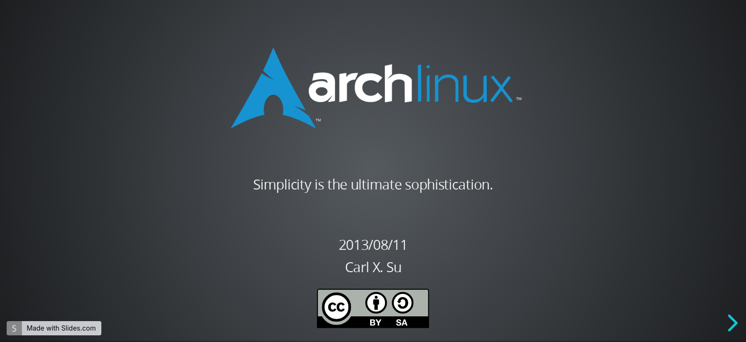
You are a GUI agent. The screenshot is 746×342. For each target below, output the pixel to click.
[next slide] (731, 323)
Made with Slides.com (61, 328)
